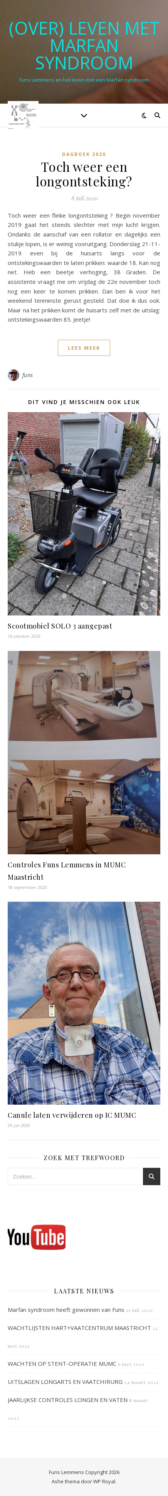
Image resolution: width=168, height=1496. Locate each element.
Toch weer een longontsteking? (84, 174)
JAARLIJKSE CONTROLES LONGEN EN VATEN (68, 1400)
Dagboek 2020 (84, 154)
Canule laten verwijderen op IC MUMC (72, 1115)
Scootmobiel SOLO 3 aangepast (60, 626)
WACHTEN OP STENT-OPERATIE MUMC (62, 1363)
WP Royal (104, 1481)
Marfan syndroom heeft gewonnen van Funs (66, 1309)
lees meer (84, 347)
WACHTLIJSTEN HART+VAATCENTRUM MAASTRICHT (79, 1328)
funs (27, 375)
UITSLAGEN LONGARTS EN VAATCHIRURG (65, 1381)
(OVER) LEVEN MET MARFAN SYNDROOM (84, 45)
